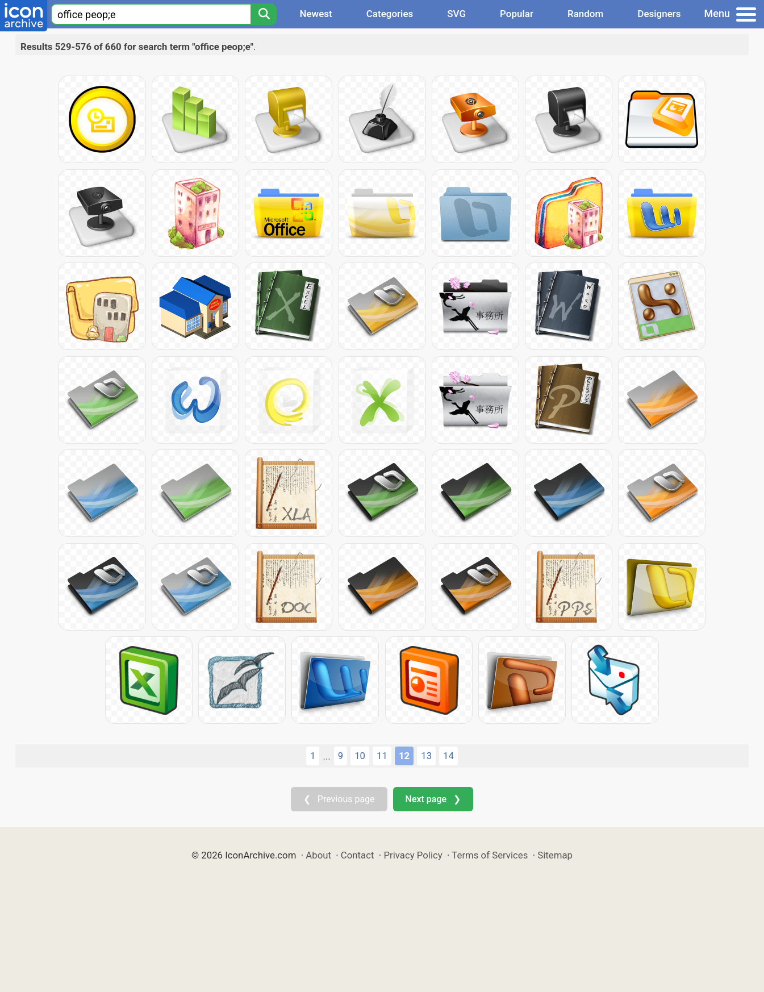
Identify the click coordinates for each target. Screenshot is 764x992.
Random (585, 13)
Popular (516, 13)
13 (426, 755)
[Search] (264, 14)
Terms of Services (490, 855)
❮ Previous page (339, 799)
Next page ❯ (433, 799)
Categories (390, 13)
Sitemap (555, 855)
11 (382, 755)
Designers (658, 13)
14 (448, 755)
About (318, 855)
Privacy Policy (412, 855)
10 (359, 755)
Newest (315, 13)
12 (404, 755)
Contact (357, 855)
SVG (456, 13)
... (326, 756)
